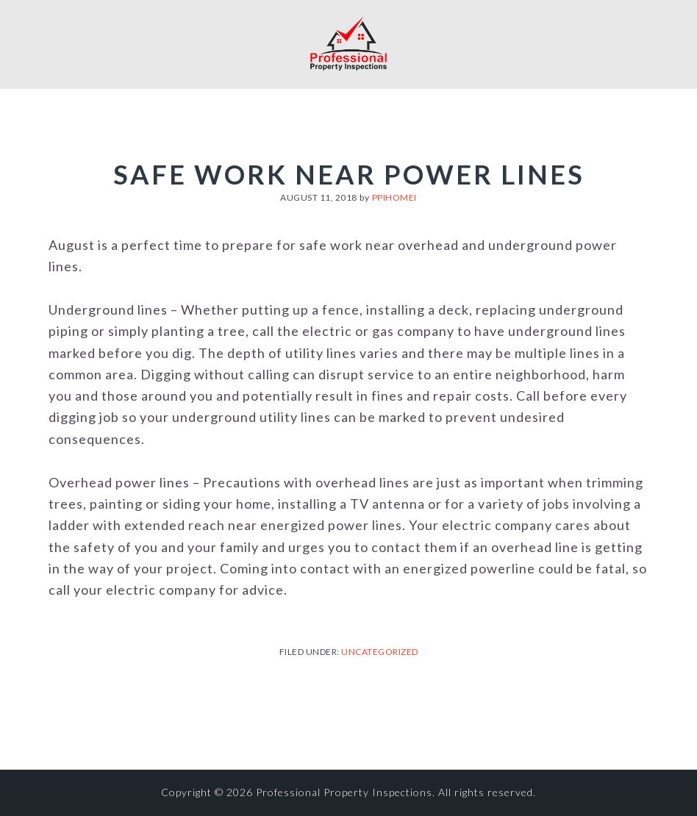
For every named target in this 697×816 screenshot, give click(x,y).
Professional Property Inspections (348, 43)
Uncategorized (379, 651)
